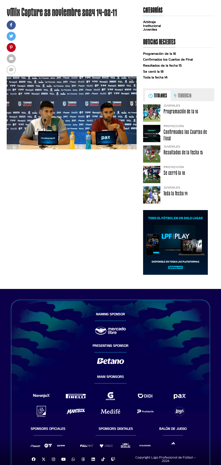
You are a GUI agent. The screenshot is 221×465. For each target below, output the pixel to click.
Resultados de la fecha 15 (162, 65)
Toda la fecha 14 (155, 77)
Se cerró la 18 (153, 71)
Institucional (152, 26)
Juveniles (150, 29)
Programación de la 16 (159, 53)
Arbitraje (149, 22)
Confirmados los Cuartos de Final (168, 59)
